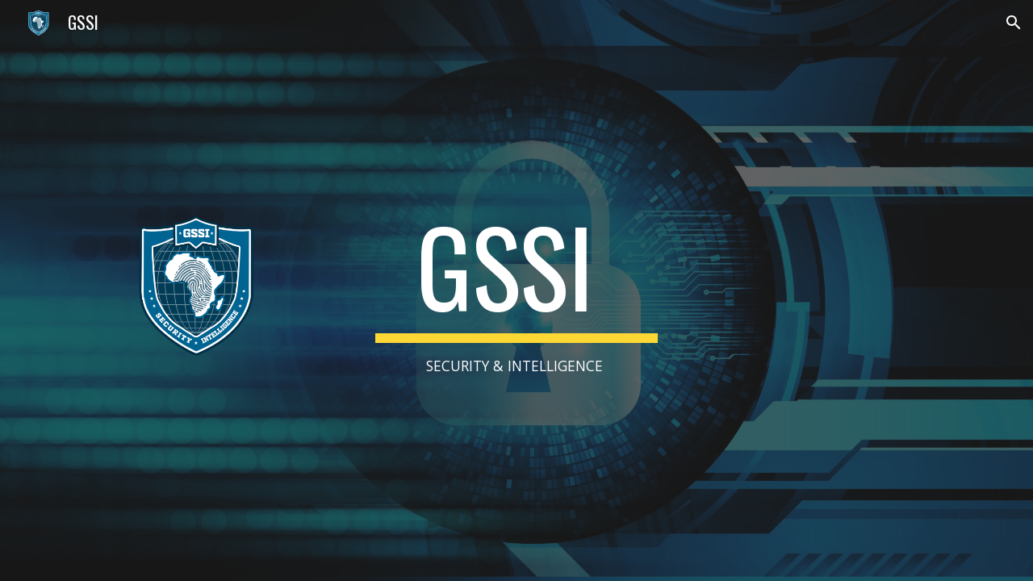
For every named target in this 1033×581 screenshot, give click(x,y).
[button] (1013, 22)
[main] (516, 290)
